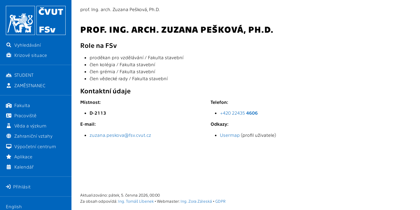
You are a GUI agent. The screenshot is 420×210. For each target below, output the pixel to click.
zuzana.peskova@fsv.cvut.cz (120, 135)
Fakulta (18, 105)
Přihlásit (18, 186)
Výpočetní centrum (31, 146)
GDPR (220, 201)
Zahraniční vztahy (29, 136)
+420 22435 (239, 113)
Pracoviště (21, 115)
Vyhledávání (23, 45)
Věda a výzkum (26, 125)
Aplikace (19, 156)
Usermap (230, 135)
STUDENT (20, 75)
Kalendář (20, 166)
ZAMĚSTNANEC (26, 85)
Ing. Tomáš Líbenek (136, 201)
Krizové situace (26, 55)
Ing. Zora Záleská (196, 201)
